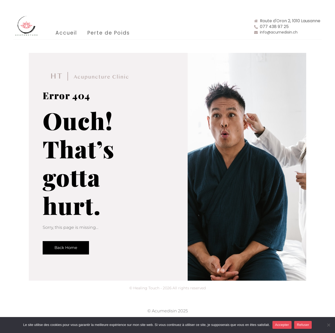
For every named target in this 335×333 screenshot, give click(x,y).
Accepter (282, 325)
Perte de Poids (108, 32)
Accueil (66, 32)
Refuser (303, 325)
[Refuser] (328, 325)
